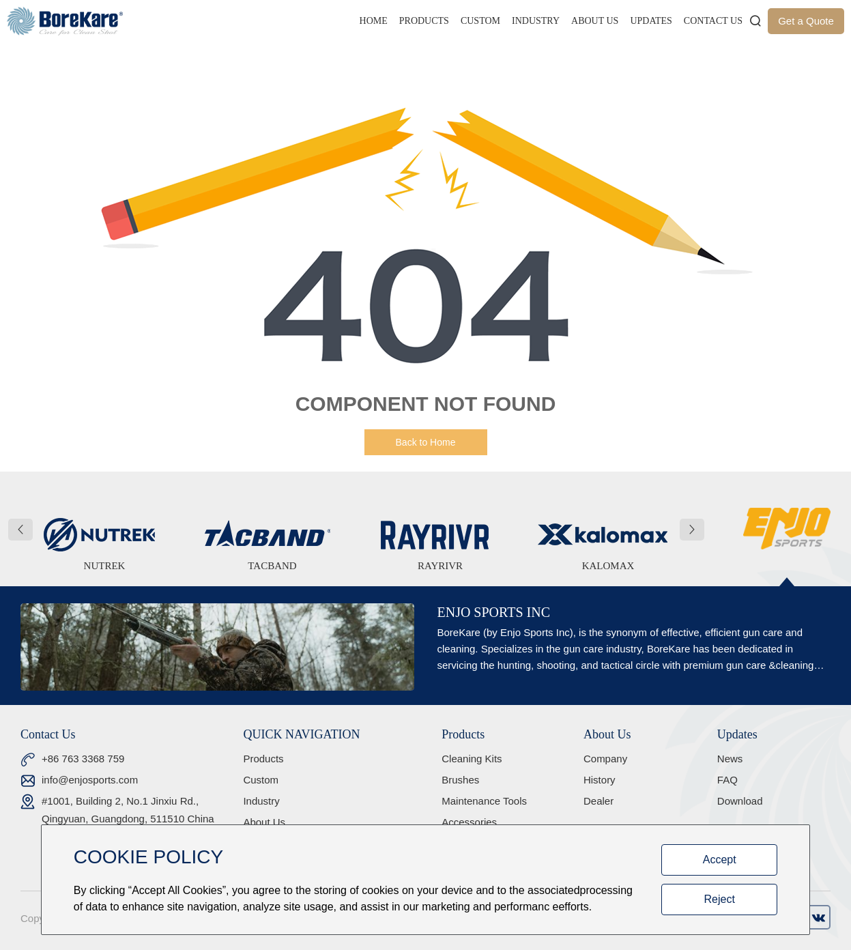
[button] (20, 530)
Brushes (460, 780)
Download (740, 801)
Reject (719, 899)
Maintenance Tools (484, 801)
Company (605, 758)
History (599, 780)
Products (424, 21)
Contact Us (713, 21)
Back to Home (426, 442)
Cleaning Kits (472, 758)
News (730, 758)
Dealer (598, 801)
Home (374, 21)
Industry (536, 21)
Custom (480, 21)
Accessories (469, 822)
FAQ (727, 780)
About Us (594, 21)
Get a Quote (806, 21)
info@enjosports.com (90, 780)
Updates (651, 21)
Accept (719, 859)
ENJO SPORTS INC (493, 612)
